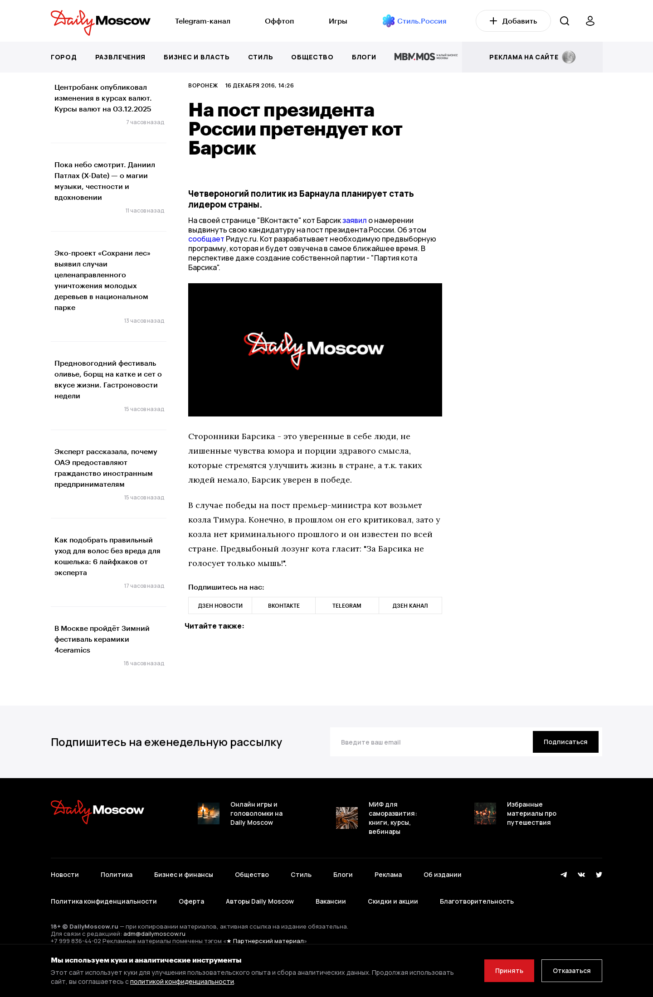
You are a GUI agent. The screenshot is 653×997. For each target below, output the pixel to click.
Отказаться (572, 970)
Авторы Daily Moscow (260, 901)
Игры (338, 20)
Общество (312, 57)
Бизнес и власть (197, 57)
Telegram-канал (202, 20)
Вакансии (331, 901)
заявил (354, 220)
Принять (509, 970)
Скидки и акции (393, 901)
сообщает (207, 239)
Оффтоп (279, 20)
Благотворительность (477, 901)
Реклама (388, 874)
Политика (116, 874)
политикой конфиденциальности (182, 981)
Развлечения (120, 57)
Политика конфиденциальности (104, 901)
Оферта (191, 901)
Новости (65, 874)
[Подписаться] (566, 742)
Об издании (443, 874)
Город (64, 57)
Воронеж (203, 85)
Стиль (260, 57)
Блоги (364, 57)
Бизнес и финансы (183, 874)
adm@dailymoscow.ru (154, 933)
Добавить (513, 20)
